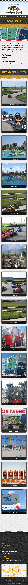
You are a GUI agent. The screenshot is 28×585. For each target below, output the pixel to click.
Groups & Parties (5, 545)
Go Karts (3, 540)
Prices (2, 543)
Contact (3, 547)
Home (2, 536)
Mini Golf (3, 541)
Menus (4, 16)
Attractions (4, 538)
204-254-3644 (22, 16)
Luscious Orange (17, 583)
